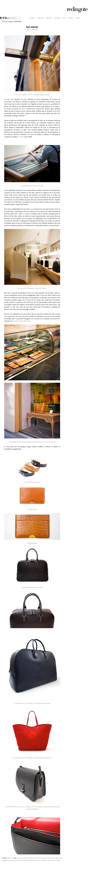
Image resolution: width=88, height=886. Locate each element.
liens (64, 18)
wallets (58, 860)
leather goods (50, 858)
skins (49, 860)
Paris (37, 860)
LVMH (25, 860)
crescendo (57, 18)
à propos (70, 18)
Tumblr (28, 321)
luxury (20, 860)
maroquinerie (31, 860)
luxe (11, 860)
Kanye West (36, 858)
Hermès (30, 858)
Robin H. (35, 29)
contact (78, 18)
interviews (40, 18)
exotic (25, 858)
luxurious (15, 860)
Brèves (10, 858)
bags (18, 858)
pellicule (49, 18)
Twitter (21, 321)
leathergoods (5, 860)
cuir (21, 858)
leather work (58, 858)
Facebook (16, 321)
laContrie (32, 26)
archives (32, 18)
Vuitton (53, 860)
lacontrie (43, 858)
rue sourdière (43, 860)
